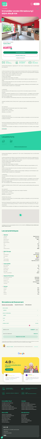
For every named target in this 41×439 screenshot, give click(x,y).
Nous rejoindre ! (24, 418)
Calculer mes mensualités (6, 414)
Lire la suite (4, 128)
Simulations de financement (20, 57)
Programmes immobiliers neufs (8, 406)
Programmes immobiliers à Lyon (8, 409)
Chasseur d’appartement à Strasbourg (28, 409)
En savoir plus (36, 346)
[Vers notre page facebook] (4, 427)
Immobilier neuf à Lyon (6, 404)
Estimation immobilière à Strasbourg (28, 404)
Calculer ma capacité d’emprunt (8, 415)
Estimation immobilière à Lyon (27, 405)
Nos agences (23, 415)
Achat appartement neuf (6, 405)
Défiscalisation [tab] (28, 304)
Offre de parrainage (5, 418)
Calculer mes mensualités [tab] (7, 304)
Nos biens (4, 8)
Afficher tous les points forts (20, 146)
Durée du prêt (6, 323)
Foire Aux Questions (5, 422)
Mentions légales (24, 422)
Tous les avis (9, 369)
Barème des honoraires (6, 419)
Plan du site (6, 431)
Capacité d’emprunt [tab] (19, 304)
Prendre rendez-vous (20, 55)
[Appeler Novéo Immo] (32, 4)
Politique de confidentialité (26, 420)
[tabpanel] (20, 325)
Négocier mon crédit (20, 336)
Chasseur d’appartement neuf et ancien (28, 406)
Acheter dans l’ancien (25, 402)
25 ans (36, 323)
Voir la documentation (20, 52)
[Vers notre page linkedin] (7, 427)
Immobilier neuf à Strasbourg (7, 402)
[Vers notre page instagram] (5, 427)
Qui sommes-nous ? (25, 414)
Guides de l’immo (5, 420)
